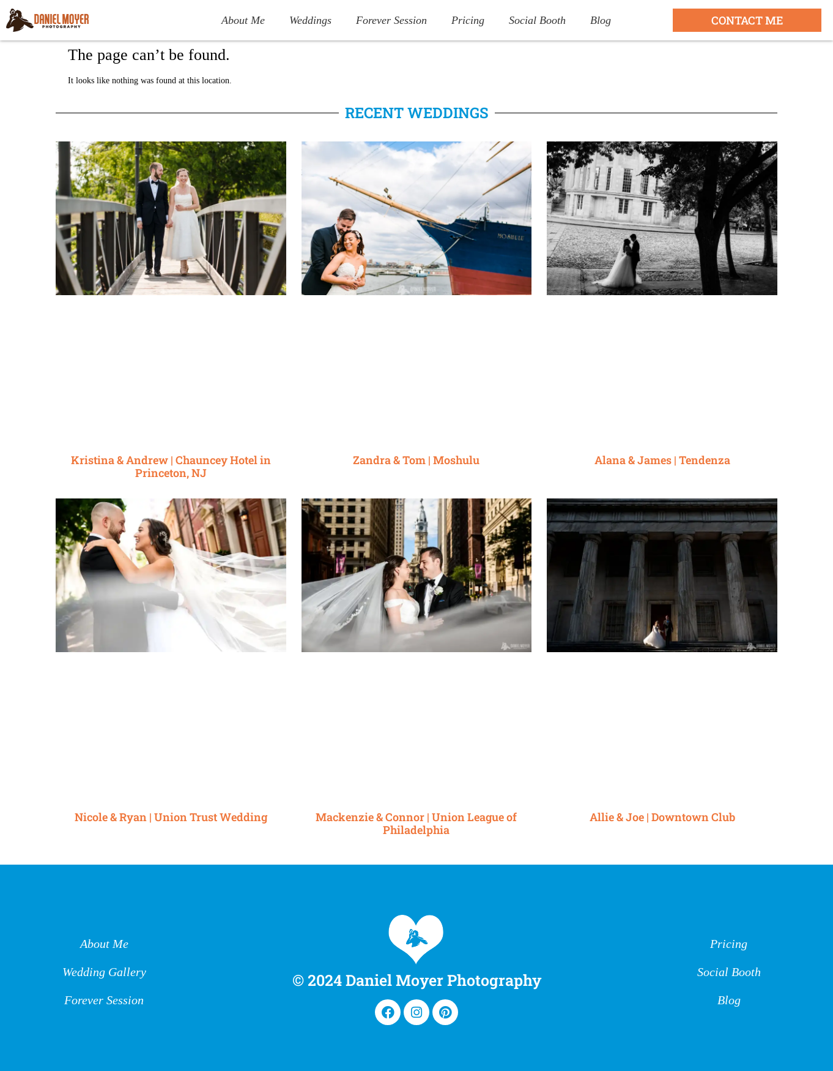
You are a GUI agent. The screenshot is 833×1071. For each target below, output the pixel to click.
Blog (600, 20)
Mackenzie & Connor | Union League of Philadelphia (416, 824)
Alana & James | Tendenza (662, 460)
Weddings (310, 20)
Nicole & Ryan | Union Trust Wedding (171, 817)
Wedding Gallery (104, 972)
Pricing (467, 20)
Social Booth (537, 20)
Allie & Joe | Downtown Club (662, 817)
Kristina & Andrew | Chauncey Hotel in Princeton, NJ (171, 467)
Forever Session (391, 20)
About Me (243, 20)
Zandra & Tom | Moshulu (416, 460)
